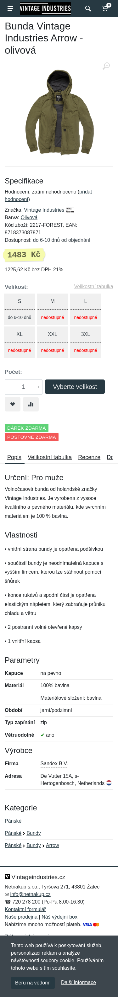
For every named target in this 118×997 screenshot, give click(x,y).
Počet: (13, 372)
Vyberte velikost (75, 386)
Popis (14, 457)
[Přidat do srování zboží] (31, 404)
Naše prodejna (21, 917)
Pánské (13, 821)
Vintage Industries (44, 210)
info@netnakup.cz (30, 894)
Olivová (29, 217)
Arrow (52, 845)
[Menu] (10, 8)
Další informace (78, 982)
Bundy (33, 833)
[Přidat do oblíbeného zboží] (12, 404)
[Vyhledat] (87, 8)
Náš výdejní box (59, 917)
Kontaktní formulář (25, 909)
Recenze (89, 457)
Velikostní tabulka (93, 286)
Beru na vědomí (33, 982)
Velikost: (16, 287)
